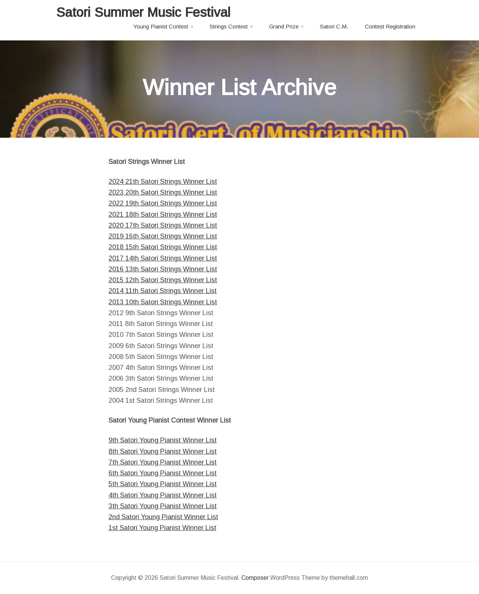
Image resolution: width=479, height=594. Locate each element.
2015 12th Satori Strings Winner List (163, 280)
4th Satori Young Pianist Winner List (163, 495)
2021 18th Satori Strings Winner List (163, 214)
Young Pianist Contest (160, 26)
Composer (255, 578)
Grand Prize (284, 26)
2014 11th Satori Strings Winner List (163, 291)
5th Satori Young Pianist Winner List (163, 484)
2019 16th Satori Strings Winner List (163, 236)
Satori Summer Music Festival (143, 12)
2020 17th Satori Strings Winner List (163, 225)
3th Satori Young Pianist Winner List (163, 506)
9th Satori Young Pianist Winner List (163, 440)
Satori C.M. (334, 26)
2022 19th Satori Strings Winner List (163, 203)
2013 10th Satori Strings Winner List (163, 302)
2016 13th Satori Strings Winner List (163, 269)
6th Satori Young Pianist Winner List (163, 473)
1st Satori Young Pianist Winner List (162, 527)
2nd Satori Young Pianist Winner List (163, 517)
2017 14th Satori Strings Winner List (163, 258)
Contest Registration (390, 26)
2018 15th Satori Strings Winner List (163, 247)
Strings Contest (229, 26)
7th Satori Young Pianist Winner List (163, 462)
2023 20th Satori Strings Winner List (163, 192)
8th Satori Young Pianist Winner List (163, 451)
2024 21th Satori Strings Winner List (163, 181)
